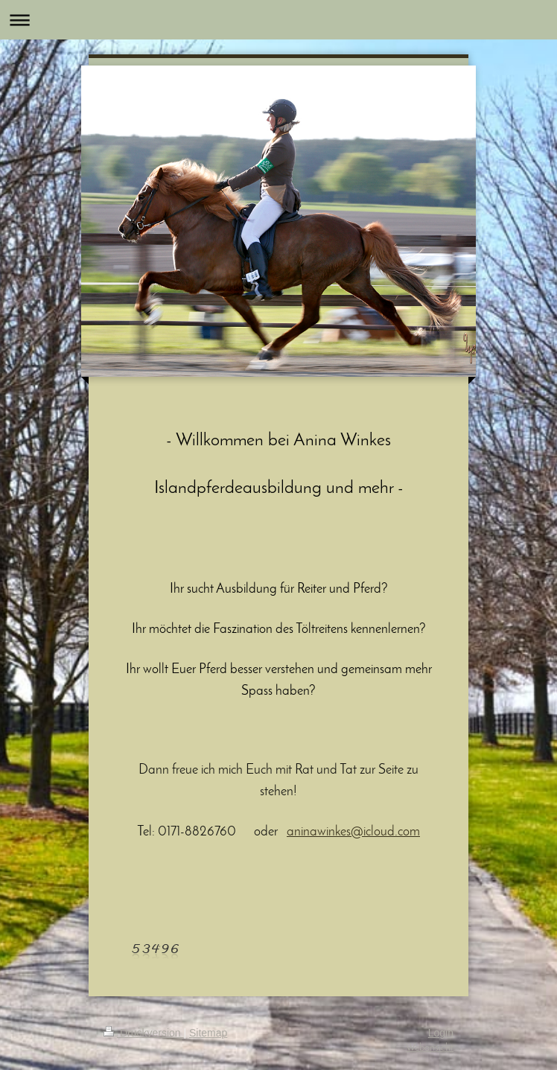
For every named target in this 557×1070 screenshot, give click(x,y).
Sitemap (208, 1033)
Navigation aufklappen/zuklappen (278, 20)
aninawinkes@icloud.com (353, 832)
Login (440, 1033)
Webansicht (429, 1048)
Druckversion (143, 1033)
